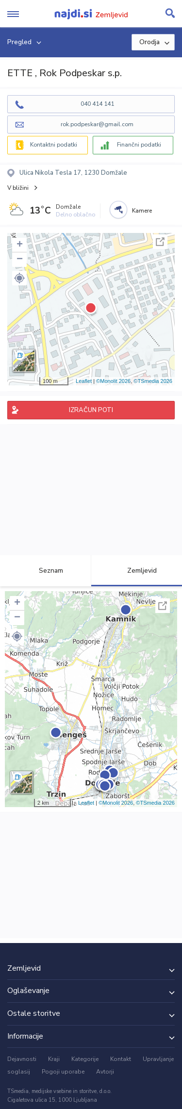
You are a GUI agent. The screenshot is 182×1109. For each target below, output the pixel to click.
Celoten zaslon (160, 241)
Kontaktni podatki (53, 145)
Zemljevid (136, 570)
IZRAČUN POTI (91, 410)
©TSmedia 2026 (152, 381)
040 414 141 (97, 104)
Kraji (54, 1059)
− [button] (20, 259)
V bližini (18, 188)
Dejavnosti (21, 1059)
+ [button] (20, 245)
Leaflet (84, 381)
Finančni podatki (139, 145)
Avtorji (105, 1072)
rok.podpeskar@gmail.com (97, 124)
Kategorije (85, 1059)
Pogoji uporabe (63, 1072)
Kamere (142, 211)
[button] (19, 278)
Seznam (45, 570)
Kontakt (120, 1059)
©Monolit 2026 (113, 381)
